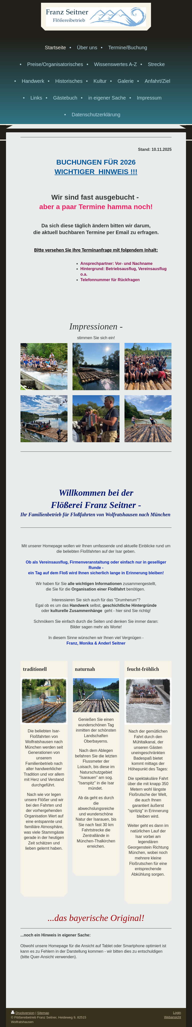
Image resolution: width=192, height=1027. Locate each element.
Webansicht (172, 1017)
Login (177, 1012)
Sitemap (43, 1013)
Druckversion (22, 1013)
